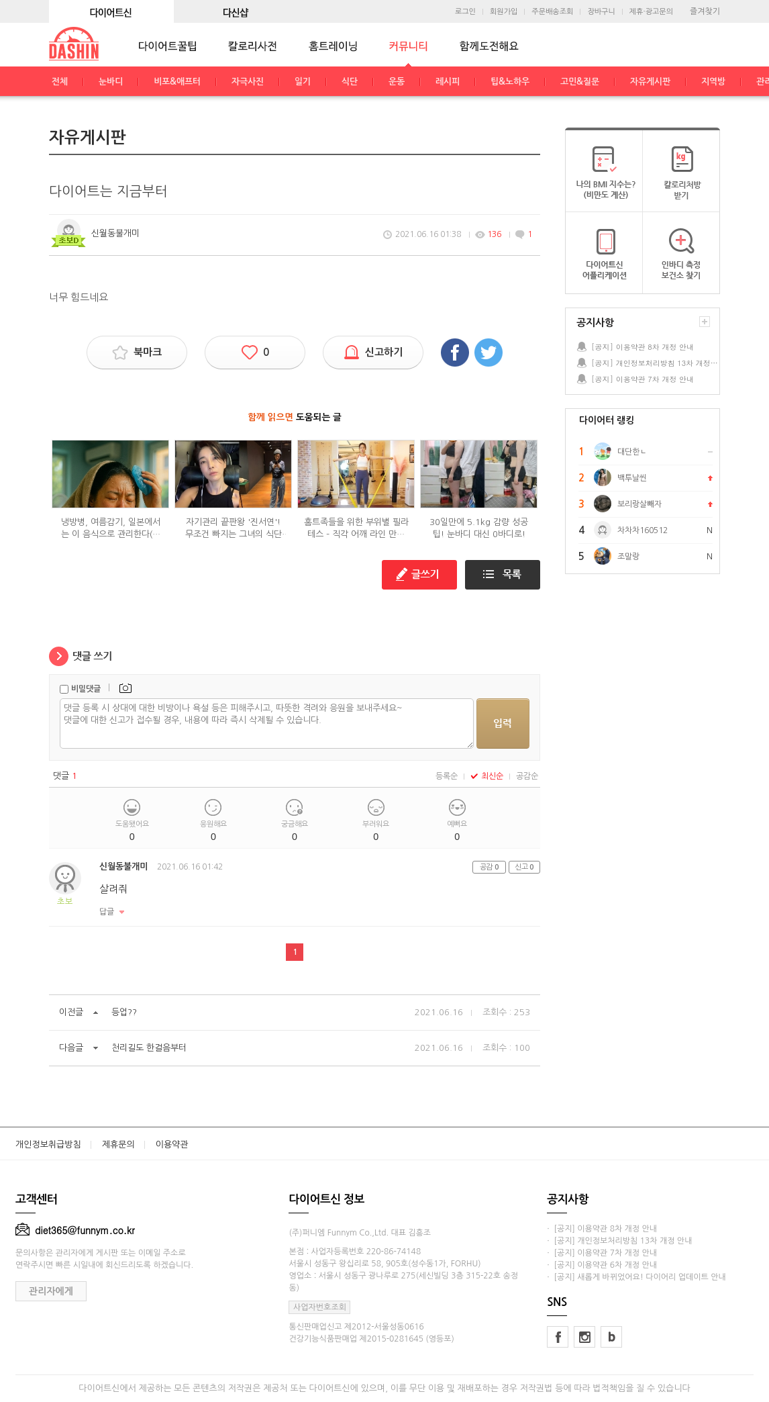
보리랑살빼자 (639, 504)
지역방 (713, 81)
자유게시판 (650, 81)
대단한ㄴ (632, 452)
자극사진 (248, 81)
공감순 (527, 776)
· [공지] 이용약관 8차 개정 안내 (602, 1229)
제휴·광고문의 (651, 11)
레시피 (447, 81)
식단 (350, 81)
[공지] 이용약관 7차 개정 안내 (642, 379)
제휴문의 (118, 1144)
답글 (106, 912)
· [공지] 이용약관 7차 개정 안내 (602, 1253)
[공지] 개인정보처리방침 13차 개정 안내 (655, 363)
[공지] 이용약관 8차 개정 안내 (642, 347)
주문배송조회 (552, 11)
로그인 (465, 11)
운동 (397, 81)
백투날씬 (632, 478)
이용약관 (172, 1144)
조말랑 (628, 557)
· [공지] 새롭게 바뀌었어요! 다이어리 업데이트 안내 (636, 1277)
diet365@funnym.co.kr (75, 1230)
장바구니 (601, 11)
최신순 (486, 776)
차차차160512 (642, 530)
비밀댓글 (86, 689)
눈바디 (111, 81)
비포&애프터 (177, 81)
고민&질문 (579, 81)
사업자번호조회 (319, 1307)
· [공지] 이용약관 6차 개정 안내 (602, 1265)
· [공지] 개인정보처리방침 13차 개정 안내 (619, 1241)
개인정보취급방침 (48, 1144)
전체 (60, 81)
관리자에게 (51, 1291)
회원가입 (503, 11)
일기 (303, 81)
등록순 (446, 776)
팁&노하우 (510, 81)
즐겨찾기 (705, 11)
